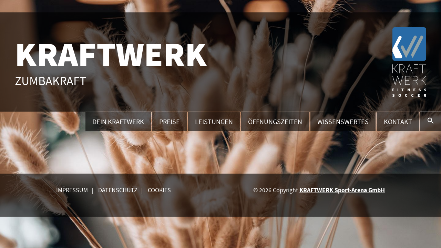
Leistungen (214, 121)
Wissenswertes (343, 121)
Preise (169, 121)
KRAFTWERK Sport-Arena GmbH (342, 190)
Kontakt (398, 121)
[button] (430, 121)
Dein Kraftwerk (118, 121)
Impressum (72, 190)
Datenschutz (117, 190)
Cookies (159, 190)
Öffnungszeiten (275, 121)
